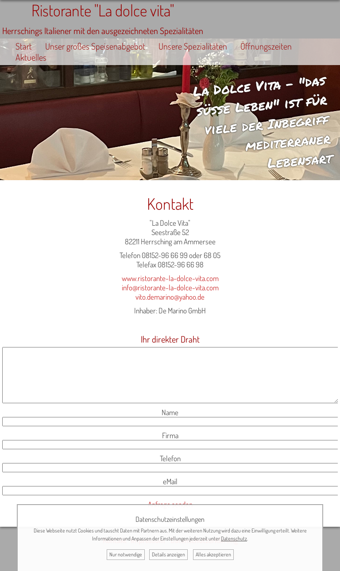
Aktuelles (30, 57)
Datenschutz (234, 538)
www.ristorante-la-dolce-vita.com (170, 278)
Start (23, 46)
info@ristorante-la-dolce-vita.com (170, 287)
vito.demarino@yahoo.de (170, 296)
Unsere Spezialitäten (192, 46)
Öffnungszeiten (266, 46)
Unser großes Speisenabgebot (95, 46)
